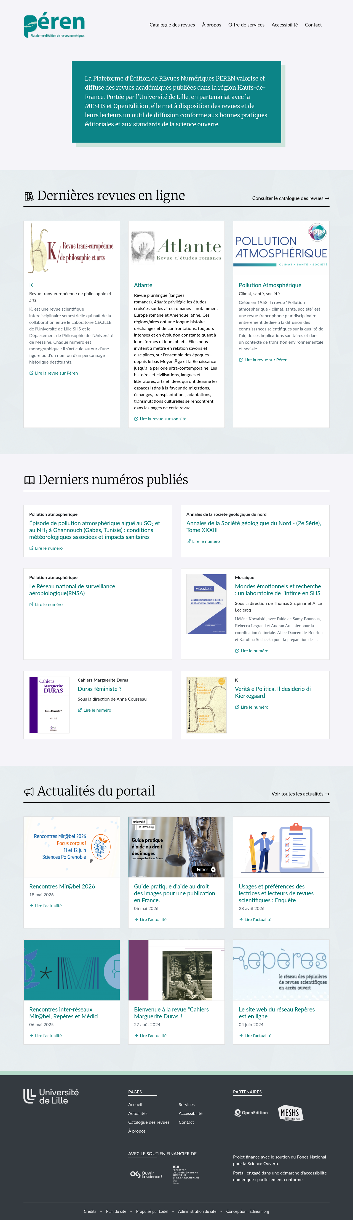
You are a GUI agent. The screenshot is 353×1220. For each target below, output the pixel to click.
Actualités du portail (96, 791)
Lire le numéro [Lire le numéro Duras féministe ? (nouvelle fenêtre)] (97, 709)
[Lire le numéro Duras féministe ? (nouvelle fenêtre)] (49, 704)
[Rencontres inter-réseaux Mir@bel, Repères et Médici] (72, 970)
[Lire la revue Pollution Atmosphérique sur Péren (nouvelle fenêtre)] (281, 248)
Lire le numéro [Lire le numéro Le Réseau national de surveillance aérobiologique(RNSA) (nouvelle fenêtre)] (49, 604)
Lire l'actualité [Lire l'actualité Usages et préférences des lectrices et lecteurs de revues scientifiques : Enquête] (258, 919)
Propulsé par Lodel (152, 1211)
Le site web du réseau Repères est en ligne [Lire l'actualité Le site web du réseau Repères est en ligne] (277, 1012)
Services (187, 1104)
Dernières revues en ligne (111, 195)
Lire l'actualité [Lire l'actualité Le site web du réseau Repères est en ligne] (258, 1035)
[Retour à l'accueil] (58, 25)
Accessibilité (285, 25)
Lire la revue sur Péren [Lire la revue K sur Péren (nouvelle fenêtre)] (56, 372)
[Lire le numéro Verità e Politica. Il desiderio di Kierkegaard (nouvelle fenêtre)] (206, 704)
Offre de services (246, 25)
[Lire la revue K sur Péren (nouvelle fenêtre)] (72, 248)
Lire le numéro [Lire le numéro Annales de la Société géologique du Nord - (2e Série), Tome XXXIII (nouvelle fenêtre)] (206, 541)
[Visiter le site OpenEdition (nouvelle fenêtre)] (251, 1112)
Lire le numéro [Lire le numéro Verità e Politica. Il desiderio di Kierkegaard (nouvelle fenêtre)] (254, 706)
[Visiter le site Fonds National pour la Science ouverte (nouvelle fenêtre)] (146, 1174)
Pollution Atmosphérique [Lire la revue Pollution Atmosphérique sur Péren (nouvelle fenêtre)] (270, 284)
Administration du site (197, 1211)
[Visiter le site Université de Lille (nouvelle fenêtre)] (51, 1101)
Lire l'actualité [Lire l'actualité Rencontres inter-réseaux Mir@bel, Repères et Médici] (48, 1035)
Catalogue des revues (172, 25)
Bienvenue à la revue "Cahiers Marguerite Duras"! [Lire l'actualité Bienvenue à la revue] (171, 1012)
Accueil (135, 1104)
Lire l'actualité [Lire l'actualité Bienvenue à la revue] (153, 1035)
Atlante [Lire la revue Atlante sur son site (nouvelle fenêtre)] (143, 284)
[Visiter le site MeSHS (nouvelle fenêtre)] (290, 1112)
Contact (313, 25)
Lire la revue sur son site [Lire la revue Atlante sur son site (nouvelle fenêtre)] (163, 418)
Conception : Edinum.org (247, 1211)
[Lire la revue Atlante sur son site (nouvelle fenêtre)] (176, 248)
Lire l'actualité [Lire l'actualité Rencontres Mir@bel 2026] (48, 905)
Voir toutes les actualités (297, 794)
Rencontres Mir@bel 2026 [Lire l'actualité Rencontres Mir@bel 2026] (62, 886)
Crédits (90, 1211)
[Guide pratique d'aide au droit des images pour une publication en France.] (176, 847)
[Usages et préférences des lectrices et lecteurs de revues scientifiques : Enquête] (281, 847)
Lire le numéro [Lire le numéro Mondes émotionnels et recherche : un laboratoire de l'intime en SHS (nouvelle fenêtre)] (254, 650)
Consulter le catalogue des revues (287, 198)
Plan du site (116, 1211)
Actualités (138, 1113)
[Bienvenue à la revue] (176, 970)
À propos (211, 25)
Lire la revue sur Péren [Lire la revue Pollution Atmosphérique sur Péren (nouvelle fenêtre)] (266, 359)
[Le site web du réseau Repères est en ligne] (281, 970)
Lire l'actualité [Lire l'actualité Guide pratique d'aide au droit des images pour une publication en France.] (153, 919)
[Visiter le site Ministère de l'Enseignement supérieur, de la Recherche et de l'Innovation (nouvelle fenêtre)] (186, 1174)
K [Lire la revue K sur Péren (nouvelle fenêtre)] (31, 284)
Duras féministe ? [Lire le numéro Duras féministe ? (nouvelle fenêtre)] (100, 688)
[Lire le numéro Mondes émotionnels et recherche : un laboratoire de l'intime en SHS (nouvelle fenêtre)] (206, 603)
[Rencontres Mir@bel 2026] (72, 847)
